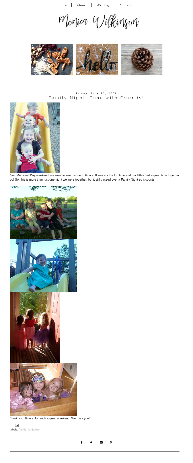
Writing (103, 5)
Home (62, 5)
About (82, 5)
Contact (126, 5)
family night (26, 429)
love (36, 429)
